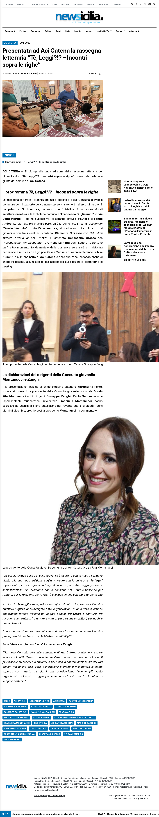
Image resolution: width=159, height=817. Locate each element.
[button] (52, 108)
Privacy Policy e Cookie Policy (49, 795)
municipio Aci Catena (15, 728)
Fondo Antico (66, 712)
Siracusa (103, 4)
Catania (9, 4)
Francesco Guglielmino (16, 717)
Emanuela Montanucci (42, 712)
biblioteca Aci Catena (15, 706)
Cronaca (9, 31)
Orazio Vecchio (38, 728)
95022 (7, 701)
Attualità (133, 31)
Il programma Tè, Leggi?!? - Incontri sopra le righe (35, 162)
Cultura (48, 31)
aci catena (19, 701)
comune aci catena (65, 706)
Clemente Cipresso (41, 706)
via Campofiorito (73, 734)
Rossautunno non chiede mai (19, 734)
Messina (65, 4)
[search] (132, 4)
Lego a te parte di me (62, 723)
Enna (54, 4)
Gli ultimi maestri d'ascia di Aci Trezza (74, 717)
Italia (67, 31)
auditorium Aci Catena (81, 701)
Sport (58, 31)
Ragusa (90, 4)
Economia (35, 31)
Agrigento (22, 4)
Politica (22, 31)
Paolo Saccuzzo (82, 728)
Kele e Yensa (40, 723)
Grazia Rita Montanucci (17, 723)
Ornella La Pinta (60, 728)
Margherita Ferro (86, 723)
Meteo (88, 31)
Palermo (78, 4)
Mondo (77, 31)
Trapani (116, 4)
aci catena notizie (39, 701)
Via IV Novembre (12, 739)
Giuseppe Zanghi (41, 717)
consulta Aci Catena (15, 712)
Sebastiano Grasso (49, 734)
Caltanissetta (40, 4)
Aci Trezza (59, 701)
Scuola (119, 31)
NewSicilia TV (102, 31)
